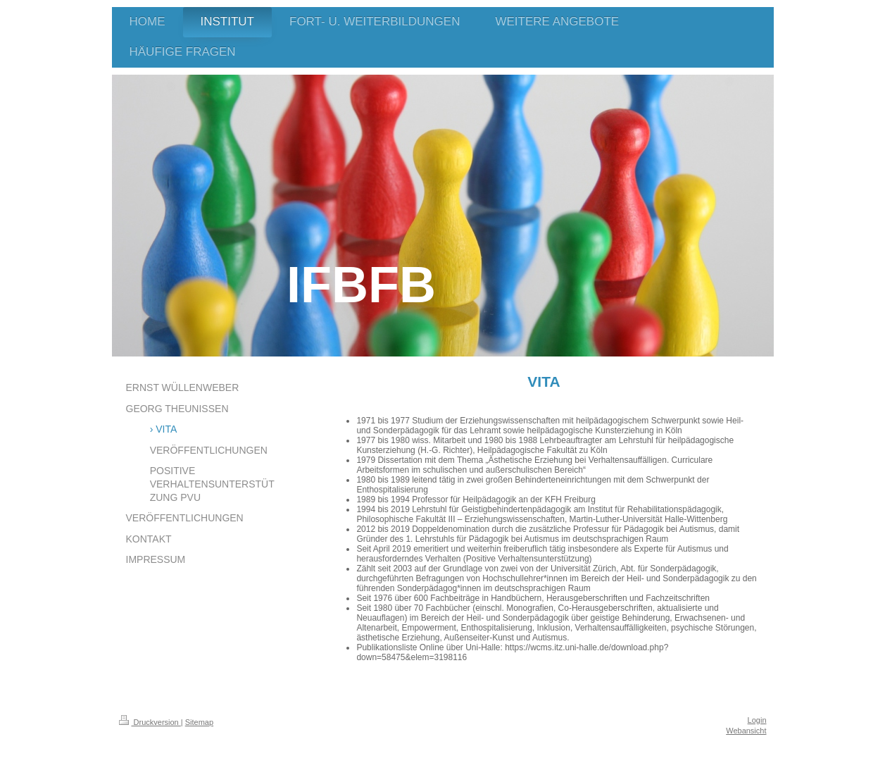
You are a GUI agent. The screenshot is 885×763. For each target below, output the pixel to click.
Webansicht (746, 730)
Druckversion (150, 722)
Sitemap (199, 722)
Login (757, 720)
